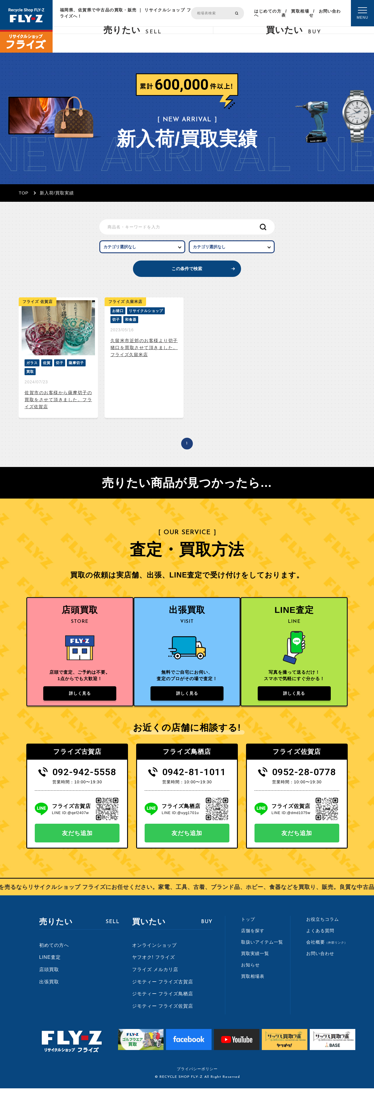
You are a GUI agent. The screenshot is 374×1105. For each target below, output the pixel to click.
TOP (24, 192)
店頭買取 (49, 985)
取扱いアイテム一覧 (262, 958)
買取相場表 (295, 13)
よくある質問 (320, 947)
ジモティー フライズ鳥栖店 (162, 1010)
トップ (248, 935)
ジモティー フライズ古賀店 (162, 998)
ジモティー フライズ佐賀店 (162, 1022)
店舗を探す (252, 947)
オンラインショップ (154, 961)
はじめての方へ (267, 13)
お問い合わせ (325, 13)
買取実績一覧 (255, 970)
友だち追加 (77, 850)
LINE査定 (50, 973)
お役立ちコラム (322, 935)
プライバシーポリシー (197, 1085)
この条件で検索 (187, 276)
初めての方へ (54, 961)
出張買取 (49, 998)
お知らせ (250, 981)
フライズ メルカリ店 (155, 985)
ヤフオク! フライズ (153, 973)
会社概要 (326, 958)
